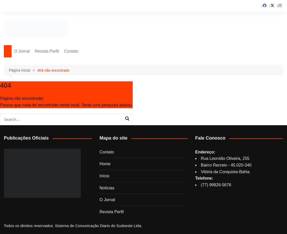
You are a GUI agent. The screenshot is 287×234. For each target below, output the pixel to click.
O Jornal (21, 51)
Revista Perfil (47, 51)
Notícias (107, 188)
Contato (71, 51)
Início (104, 176)
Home (105, 164)
